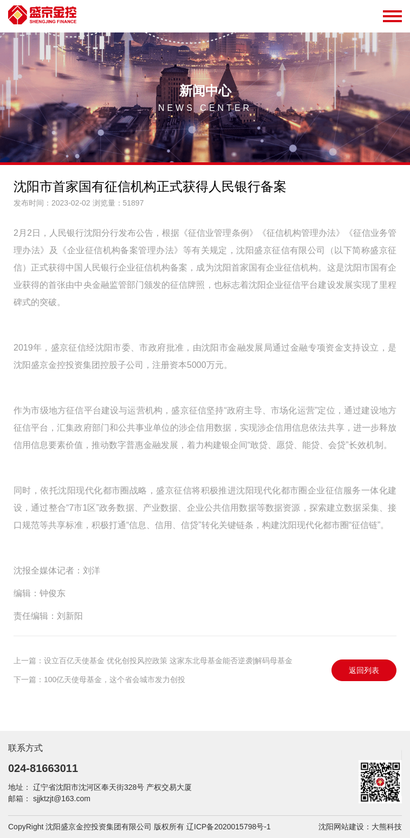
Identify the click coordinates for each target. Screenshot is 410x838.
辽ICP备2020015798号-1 (228, 826)
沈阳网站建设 (341, 826)
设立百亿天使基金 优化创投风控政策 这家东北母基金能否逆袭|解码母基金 (168, 660)
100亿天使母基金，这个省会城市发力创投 (114, 679)
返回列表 (364, 670)
